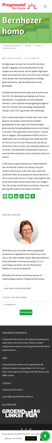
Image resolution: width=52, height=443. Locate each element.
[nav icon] (45, 6)
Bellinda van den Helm (12, 58)
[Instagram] (26, 429)
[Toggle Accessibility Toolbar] (45, 436)
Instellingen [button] (31, 438)
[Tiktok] (30, 429)
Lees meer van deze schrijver (17, 288)
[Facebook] (22, 429)
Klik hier (36, 368)
